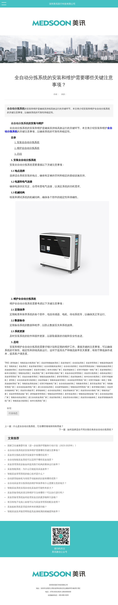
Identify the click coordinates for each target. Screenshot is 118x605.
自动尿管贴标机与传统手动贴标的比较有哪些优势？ (33, 478)
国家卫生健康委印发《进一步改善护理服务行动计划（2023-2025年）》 (42, 445)
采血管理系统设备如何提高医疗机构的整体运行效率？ (34, 464)
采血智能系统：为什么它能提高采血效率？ (28, 469)
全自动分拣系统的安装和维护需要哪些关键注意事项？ (34, 450)
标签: (9, 408)
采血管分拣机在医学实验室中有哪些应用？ (28, 455)
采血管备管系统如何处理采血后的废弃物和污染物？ (33, 497)
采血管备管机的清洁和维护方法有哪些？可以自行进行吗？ (36, 492)
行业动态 (13, 413)
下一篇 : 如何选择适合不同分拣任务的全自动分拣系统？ (86, 429)
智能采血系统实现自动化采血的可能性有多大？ (30, 488)
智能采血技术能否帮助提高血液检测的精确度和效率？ (34, 511)
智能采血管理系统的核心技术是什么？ (26, 473)
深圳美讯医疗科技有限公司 (62, 4)
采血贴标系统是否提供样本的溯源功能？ (27, 506)
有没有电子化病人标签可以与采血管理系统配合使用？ (34, 502)
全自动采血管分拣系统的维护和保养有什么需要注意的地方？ (37, 483)
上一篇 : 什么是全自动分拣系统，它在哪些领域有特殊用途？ (34, 426)
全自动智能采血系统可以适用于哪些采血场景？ (30, 459)
